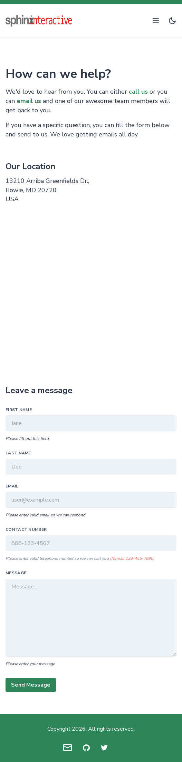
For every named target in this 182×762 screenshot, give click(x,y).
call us (138, 91)
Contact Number (26, 529)
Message (16, 573)
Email (12, 486)
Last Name (18, 453)
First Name (19, 409)
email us (29, 101)
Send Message (30, 685)
